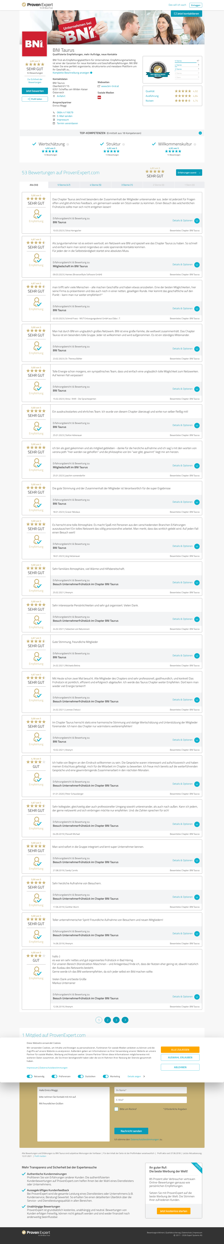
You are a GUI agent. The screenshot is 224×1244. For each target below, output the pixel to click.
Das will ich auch (177, 4)
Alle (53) (34, 185)
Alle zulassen (180, 1211)
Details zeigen (134, 1238)
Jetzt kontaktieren (186, 13)
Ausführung (152, 96)
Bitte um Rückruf (128, 1109)
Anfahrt (61, 96)
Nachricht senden (131, 1131)
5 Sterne (178, 60)
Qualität (150, 91)
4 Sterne (178, 65)
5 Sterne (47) (64, 185)
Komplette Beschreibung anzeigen (72, 72)
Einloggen (195, 5)
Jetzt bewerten (35, 91)
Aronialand (32, 1043)
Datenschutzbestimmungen (54, 1229)
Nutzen (150, 100)
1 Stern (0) (189, 185)
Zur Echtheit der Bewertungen (34, 81)
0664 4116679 (65, 112)
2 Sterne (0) (158, 185)
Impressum (32, 1229)
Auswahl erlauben (180, 1219)
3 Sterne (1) (127, 185)
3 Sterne (178, 69)
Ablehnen (180, 1229)
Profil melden (40, 1156)
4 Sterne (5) (95, 185)
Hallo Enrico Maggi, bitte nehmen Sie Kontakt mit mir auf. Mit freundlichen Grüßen (73, 1114)
